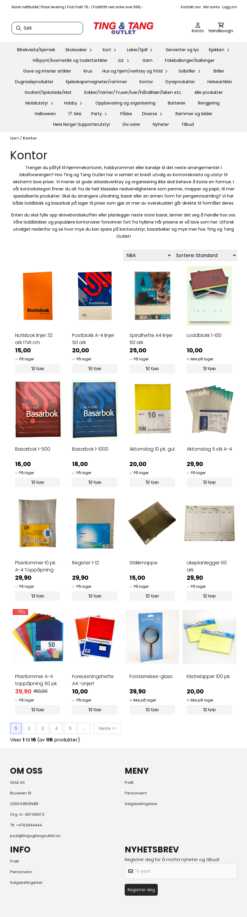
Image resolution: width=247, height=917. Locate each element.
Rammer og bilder (194, 114)
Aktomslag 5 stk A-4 (209, 449)
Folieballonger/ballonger (189, 60)
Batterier (177, 103)
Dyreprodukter (180, 82)
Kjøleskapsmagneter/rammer (96, 82)
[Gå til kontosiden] (197, 28)
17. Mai (74, 114)
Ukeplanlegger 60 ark (207, 566)
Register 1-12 (85, 562)
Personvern (136, 793)
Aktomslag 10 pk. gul (152, 449)
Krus (88, 71)
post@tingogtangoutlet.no (35, 835)
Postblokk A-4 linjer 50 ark (93, 339)
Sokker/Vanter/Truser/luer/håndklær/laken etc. (133, 92)
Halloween (45, 114)
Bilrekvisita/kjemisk (36, 50)
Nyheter (161, 124)
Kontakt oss (191, 7)
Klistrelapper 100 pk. (208, 676)
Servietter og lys (182, 50)
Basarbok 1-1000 (90, 449)
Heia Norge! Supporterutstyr (81, 124)
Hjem (15, 138)
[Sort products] (205, 255)
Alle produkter (208, 92)
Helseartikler (219, 82)
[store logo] (123, 28)
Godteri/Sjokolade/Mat (48, 92)
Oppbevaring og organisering (125, 103)
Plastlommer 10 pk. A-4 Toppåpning (35, 566)
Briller (219, 71)
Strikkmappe (143, 562)
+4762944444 (29, 825)
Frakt (129, 782)
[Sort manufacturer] (148, 255)
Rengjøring (209, 103)
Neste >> (108, 728)
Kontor (146, 82)
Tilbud (187, 124)
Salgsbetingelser (141, 803)
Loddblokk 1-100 (204, 335)
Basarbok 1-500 (32, 449)
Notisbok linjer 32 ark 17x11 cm (34, 339)
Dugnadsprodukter (34, 82)
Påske (126, 114)
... (84, 728)
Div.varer (131, 124)
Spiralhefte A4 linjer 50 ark (151, 339)
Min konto (211, 7)
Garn (147, 60)
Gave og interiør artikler (47, 71)
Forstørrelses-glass (151, 676)
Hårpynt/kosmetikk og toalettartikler (70, 60)
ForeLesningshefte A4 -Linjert (93, 680)
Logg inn (229, 7)
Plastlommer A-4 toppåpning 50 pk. (36, 680)
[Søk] (47, 28)
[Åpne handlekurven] (220, 28)
